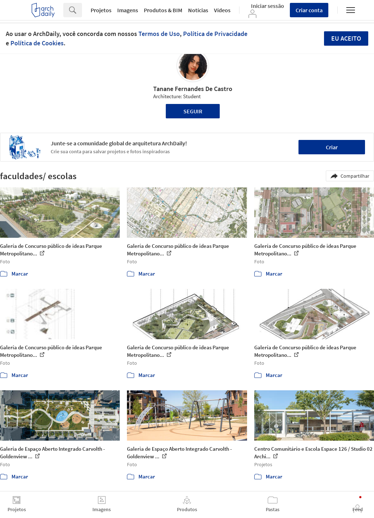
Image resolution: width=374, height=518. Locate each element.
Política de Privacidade (215, 33)
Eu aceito (346, 38)
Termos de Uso (159, 33)
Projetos (101, 10)
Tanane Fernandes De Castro (192, 89)
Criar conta (309, 10)
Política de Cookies (37, 43)
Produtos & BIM (163, 10)
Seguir (192, 111)
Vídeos (222, 10)
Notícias (198, 10)
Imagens (127, 10)
